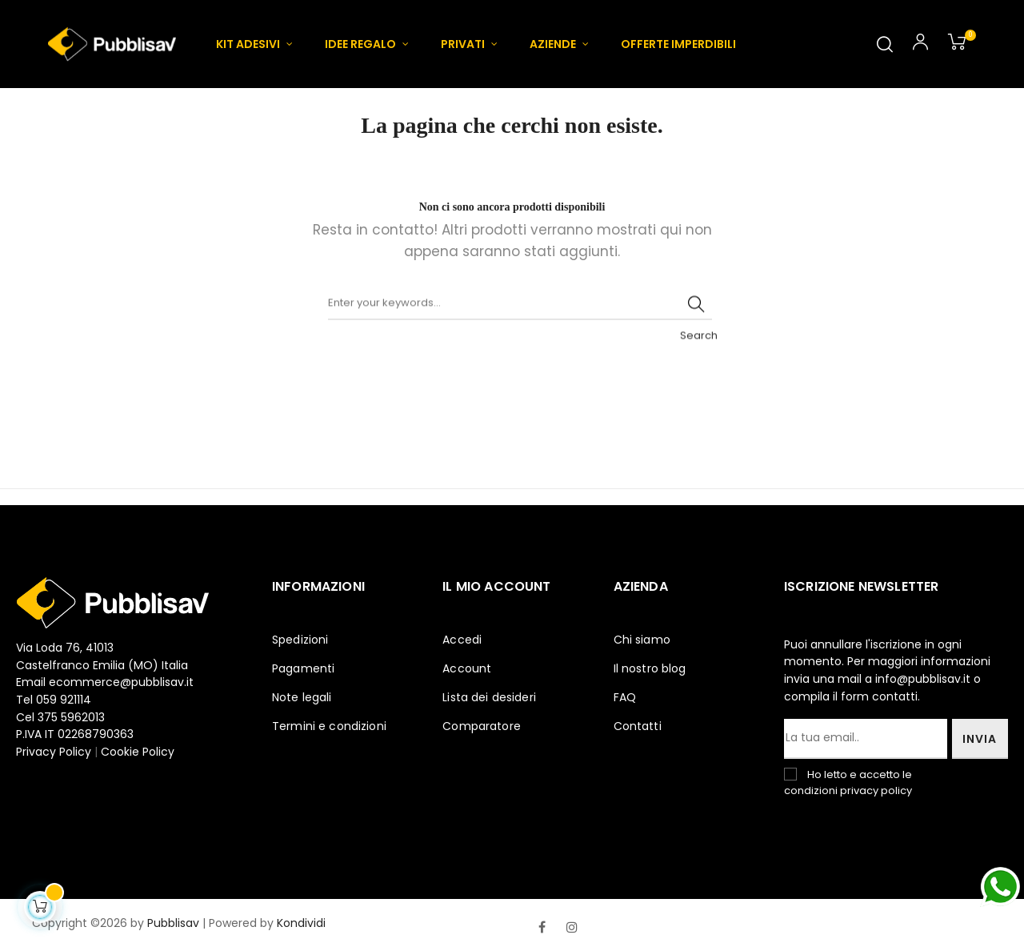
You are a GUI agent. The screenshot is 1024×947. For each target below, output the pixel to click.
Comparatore (481, 726)
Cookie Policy (137, 752)
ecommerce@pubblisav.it (121, 682)
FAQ (625, 697)
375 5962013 (71, 717)
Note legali (302, 697)
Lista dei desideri (489, 697)
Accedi (462, 640)
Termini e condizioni (329, 726)
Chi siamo (642, 640)
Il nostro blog (650, 668)
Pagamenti (303, 668)
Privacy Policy (55, 752)
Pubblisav (173, 923)
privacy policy (876, 790)
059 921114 (63, 700)
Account (466, 668)
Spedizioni (300, 640)
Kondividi (301, 923)
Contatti (638, 726)
